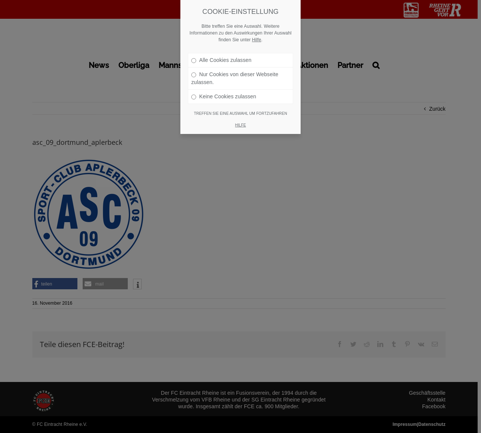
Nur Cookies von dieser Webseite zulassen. (234, 69)
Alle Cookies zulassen (221, 51)
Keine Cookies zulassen (223, 87)
